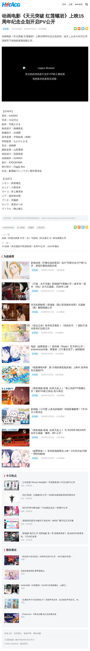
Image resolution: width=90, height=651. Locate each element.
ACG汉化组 (17, 29)
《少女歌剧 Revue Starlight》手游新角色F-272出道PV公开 (48, 482)
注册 (70, 4)
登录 (64, 4)
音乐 (22, 498)
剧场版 (6, 29)
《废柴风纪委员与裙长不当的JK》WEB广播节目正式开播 (47, 520)
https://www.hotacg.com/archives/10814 (58, 218)
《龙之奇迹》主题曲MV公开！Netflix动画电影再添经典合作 (48, 495)
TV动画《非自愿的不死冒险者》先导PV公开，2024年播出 (30, 246)
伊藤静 (31, 227)
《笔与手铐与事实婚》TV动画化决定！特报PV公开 (44, 508)
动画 (22, 486)
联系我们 (18, 633)
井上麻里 (21, 227)
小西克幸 (40, 227)
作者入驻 (8, 633)
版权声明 (27, 633)
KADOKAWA (8, 227)
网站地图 (37, 633)
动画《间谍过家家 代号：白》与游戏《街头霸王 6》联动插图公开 (34, 238)
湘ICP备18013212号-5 (24, 640)
